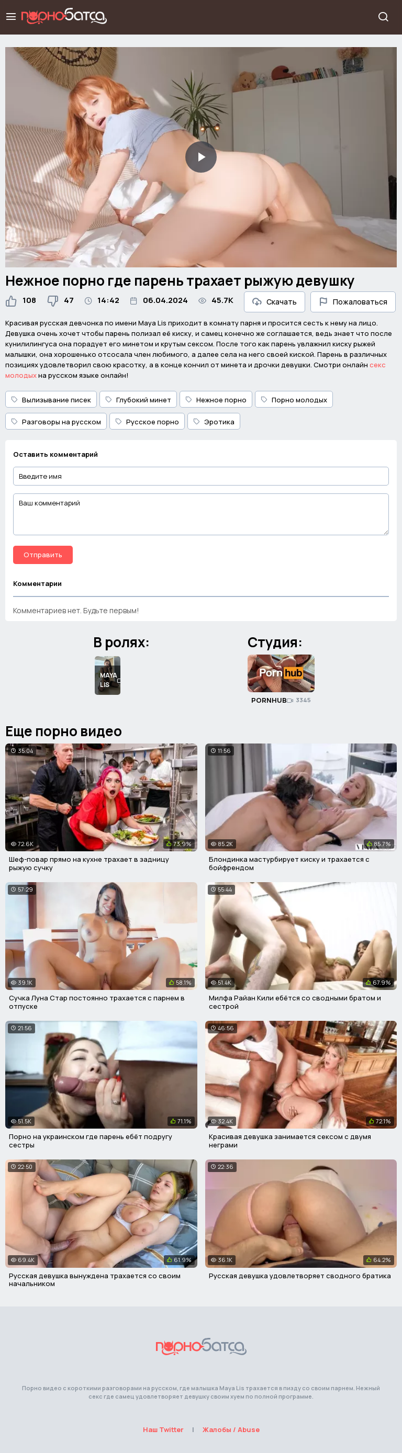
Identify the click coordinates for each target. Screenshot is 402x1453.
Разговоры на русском (56, 421)
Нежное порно (216, 399)
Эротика (213, 421)
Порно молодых (294, 399)
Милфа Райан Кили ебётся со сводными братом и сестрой (295, 1002)
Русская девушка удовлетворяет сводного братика (300, 1275)
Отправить (43, 554)
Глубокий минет (138, 399)
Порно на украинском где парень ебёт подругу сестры (90, 1141)
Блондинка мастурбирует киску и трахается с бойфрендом (289, 863)
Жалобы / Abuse (231, 1429)
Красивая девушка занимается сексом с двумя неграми (290, 1141)
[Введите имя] (201, 476)
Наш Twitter (163, 1429)
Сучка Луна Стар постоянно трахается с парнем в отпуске (97, 1002)
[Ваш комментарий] (201, 514)
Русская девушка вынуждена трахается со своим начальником (95, 1280)
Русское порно (147, 421)
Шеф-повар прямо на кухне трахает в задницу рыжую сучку (89, 863)
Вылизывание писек (51, 399)
